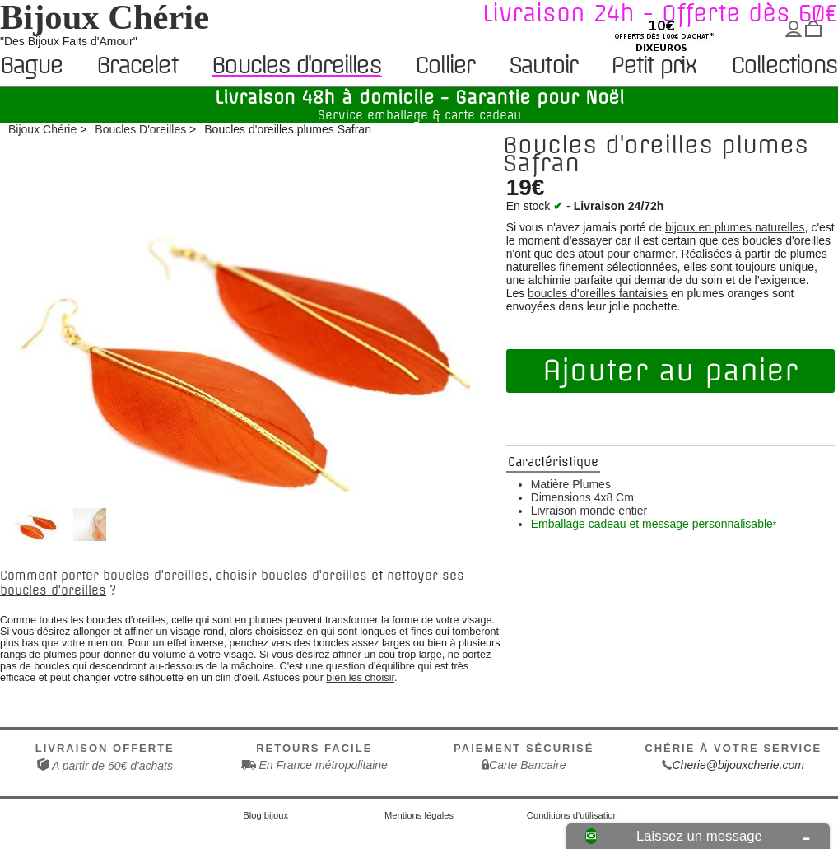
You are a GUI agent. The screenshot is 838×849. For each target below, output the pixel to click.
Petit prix (653, 66)
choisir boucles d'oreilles (291, 575)
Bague (31, 66)
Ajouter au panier (670, 370)
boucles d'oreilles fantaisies (598, 293)
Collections (783, 66)
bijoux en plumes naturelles (735, 227)
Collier (444, 66)
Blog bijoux (265, 815)
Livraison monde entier (589, 510)
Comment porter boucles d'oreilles (104, 575)
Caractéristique (553, 462)
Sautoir (542, 66)
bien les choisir (360, 677)
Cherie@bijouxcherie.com (738, 765)
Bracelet (136, 66)
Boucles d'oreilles (296, 65)
